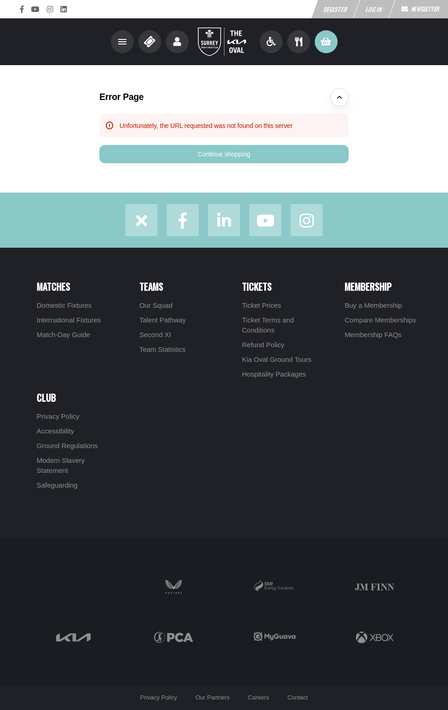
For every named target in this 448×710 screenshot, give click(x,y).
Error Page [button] (121, 97)
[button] (224, 154)
